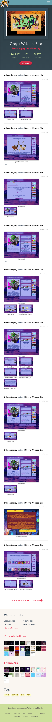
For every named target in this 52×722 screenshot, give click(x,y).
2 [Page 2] (12, 600)
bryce (7, 695)
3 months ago (44, 454)
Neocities (11, 708)
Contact (34, 717)
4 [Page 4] (17, 600)
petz (28, 695)
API (36, 713)
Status (17, 717)
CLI (24, 713)
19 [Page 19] (34, 600)
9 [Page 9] (28, 600)
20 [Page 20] (38, 600)
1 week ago (44, 79)
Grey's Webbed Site (34, 75)
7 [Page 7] (23, 600)
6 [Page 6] (21, 600)
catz (22, 695)
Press (43, 713)
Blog (30, 713)
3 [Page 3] (14, 600)
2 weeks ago (44, 176)
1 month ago (44, 274)
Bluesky (40, 708)
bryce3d (15, 695)
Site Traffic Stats (11, 628)
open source (21, 708)
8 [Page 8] (25, 600)
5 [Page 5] (19, 600)
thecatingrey (10, 75)
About (8, 713)
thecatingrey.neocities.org (26, 48)
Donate (17, 713)
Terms (25, 717)
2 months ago (44, 401)
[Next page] (41, 600)
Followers (11, 663)
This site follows (15, 636)
